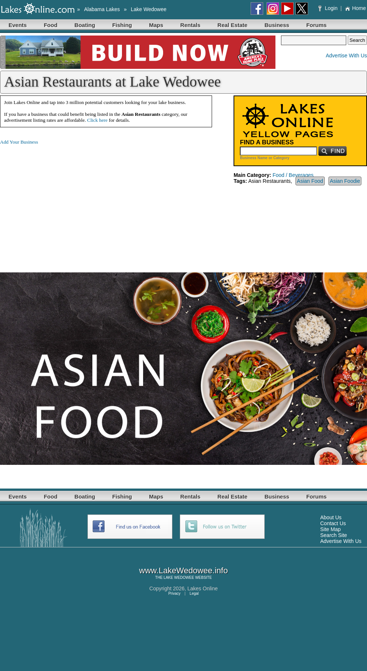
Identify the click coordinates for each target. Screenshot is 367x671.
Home (355, 8)
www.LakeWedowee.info (183, 570)
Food (50, 25)
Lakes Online (203, 588)
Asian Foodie (345, 181)
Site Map (330, 529)
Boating (85, 25)
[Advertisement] (62, 203)
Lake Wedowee (148, 9)
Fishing (122, 25)
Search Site (333, 535)
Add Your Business (19, 142)
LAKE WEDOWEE (178, 578)
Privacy (174, 593)
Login (328, 8)
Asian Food (310, 181)
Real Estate (233, 25)
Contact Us (333, 523)
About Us (331, 517)
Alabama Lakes (102, 9)
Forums (316, 25)
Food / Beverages (293, 175)
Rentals (190, 25)
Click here (97, 120)
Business (276, 25)
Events (18, 25)
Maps (156, 25)
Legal (194, 593)
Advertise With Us (346, 55)
